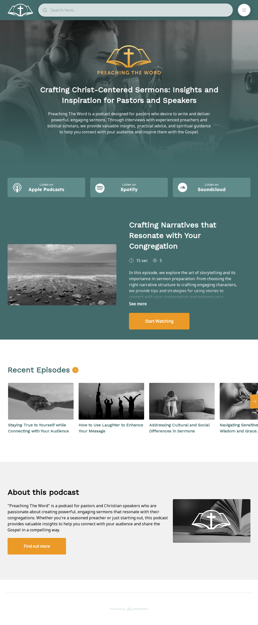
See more (138, 304)
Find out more (37, 546)
